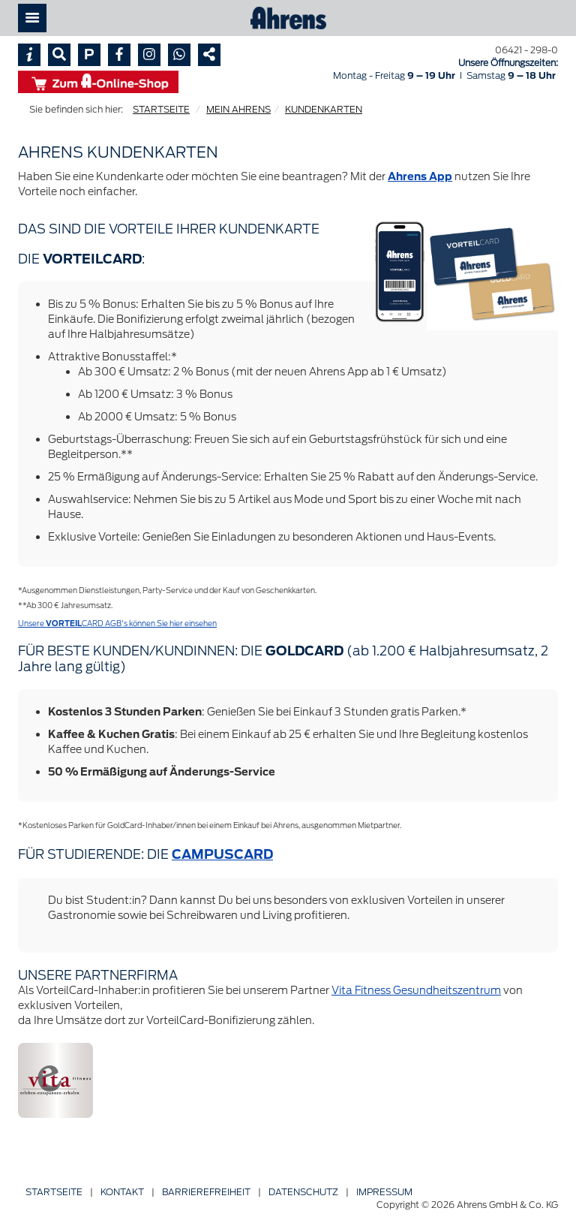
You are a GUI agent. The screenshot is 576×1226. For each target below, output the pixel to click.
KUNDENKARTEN (323, 109)
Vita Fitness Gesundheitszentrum (416, 990)
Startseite (54, 1191)
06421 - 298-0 (526, 50)
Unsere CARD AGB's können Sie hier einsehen (117, 623)
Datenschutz (303, 1191)
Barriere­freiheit (206, 1191)
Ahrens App (420, 176)
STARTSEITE (161, 109)
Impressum (384, 1191)
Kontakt (122, 1191)
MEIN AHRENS (238, 109)
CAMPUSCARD (222, 854)
